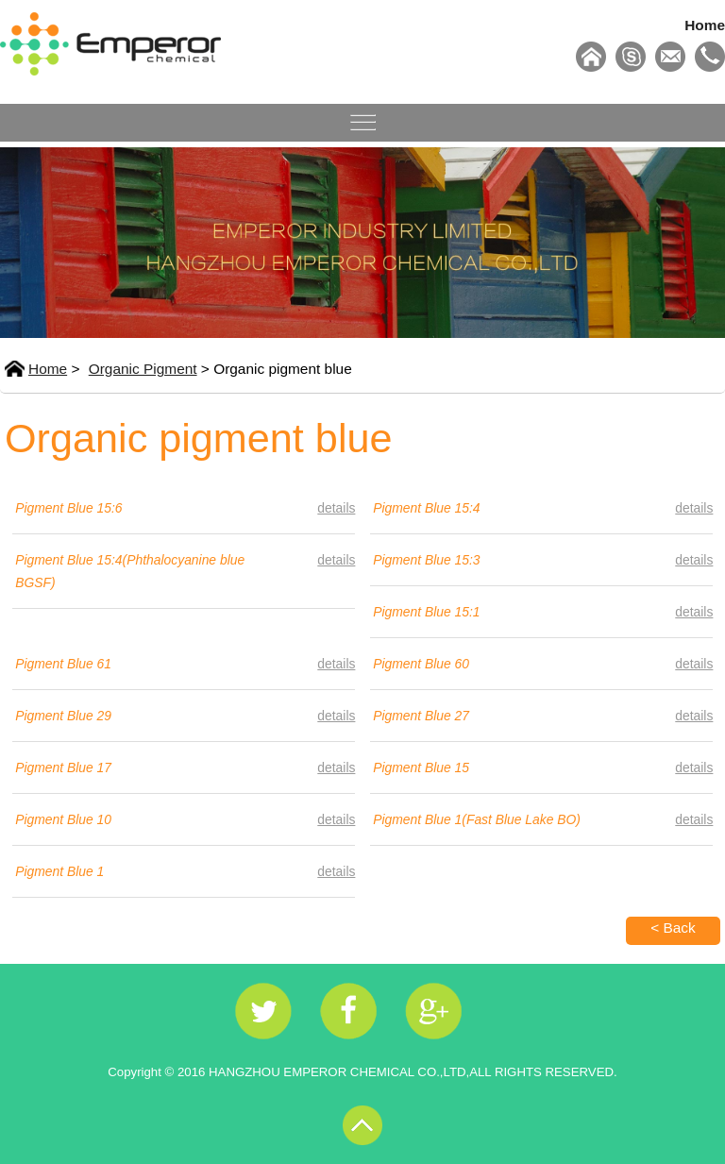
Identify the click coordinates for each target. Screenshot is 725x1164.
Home (704, 25)
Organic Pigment (143, 369)
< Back (673, 927)
